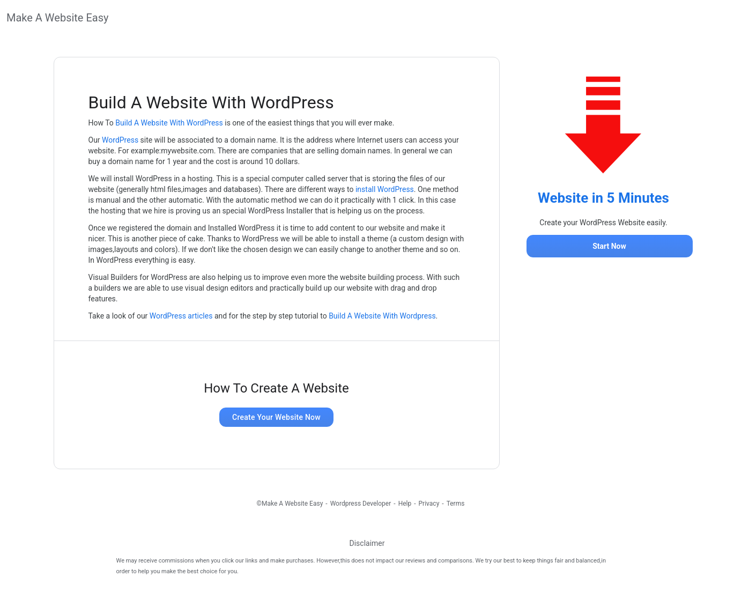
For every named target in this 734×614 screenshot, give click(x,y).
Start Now (609, 246)
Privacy (429, 503)
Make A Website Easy (57, 17)
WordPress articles (181, 316)
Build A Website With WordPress (169, 123)
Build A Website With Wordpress (382, 316)
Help (405, 503)
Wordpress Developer (360, 503)
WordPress (120, 140)
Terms (456, 503)
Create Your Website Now (276, 417)
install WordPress (384, 189)
